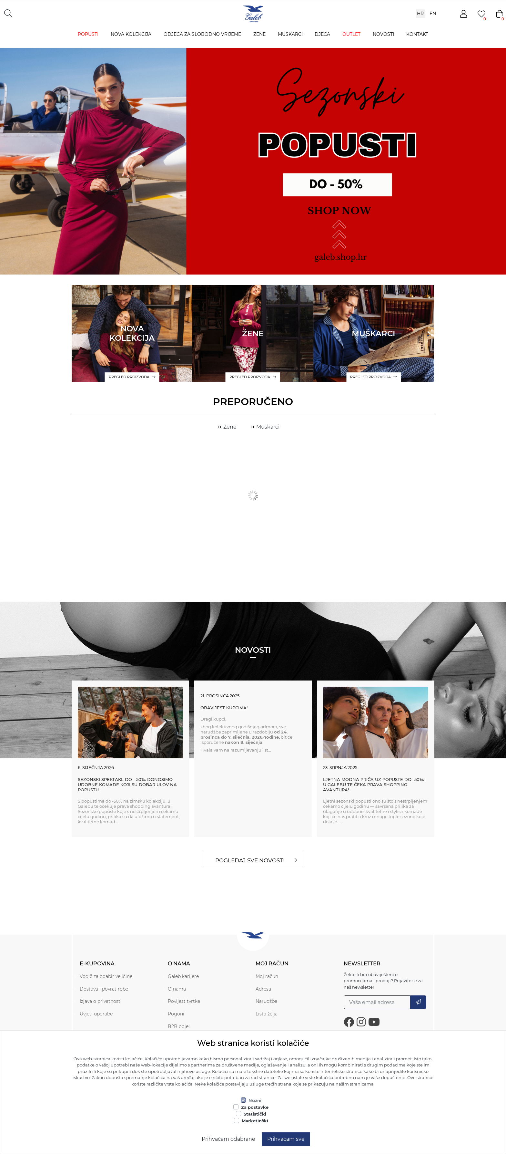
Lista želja (267, 1014)
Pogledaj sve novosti (250, 860)
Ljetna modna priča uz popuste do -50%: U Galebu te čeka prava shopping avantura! (373, 784)
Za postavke (254, 1107)
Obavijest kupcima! (224, 707)
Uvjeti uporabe (96, 1014)
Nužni (254, 1100)
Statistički (255, 1114)
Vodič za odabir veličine (106, 976)
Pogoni (176, 1014)
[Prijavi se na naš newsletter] (377, 1002)
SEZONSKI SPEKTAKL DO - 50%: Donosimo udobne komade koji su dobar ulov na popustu (127, 784)
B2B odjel (179, 1026)
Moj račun (267, 976)
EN (433, 13)
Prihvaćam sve (286, 1139)
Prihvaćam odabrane (228, 1139)
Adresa (263, 989)
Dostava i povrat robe (104, 989)
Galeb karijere (183, 976)
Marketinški (255, 1120)
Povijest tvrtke (184, 1001)
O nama (177, 989)
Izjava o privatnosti (101, 1001)
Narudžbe (266, 1001)
